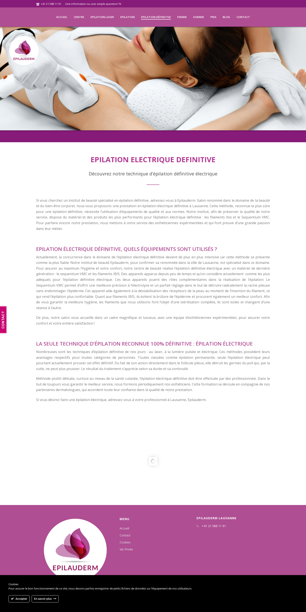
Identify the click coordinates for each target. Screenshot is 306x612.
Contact (243, 17)
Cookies (125, 542)
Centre (79, 17)
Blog (226, 17)
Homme (198, 17)
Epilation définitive (156, 17)
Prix (213, 17)
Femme (182, 17)
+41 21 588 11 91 (51, 4)
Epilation (127, 17)
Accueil (61, 17)
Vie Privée (126, 549)
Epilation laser (102, 17)
